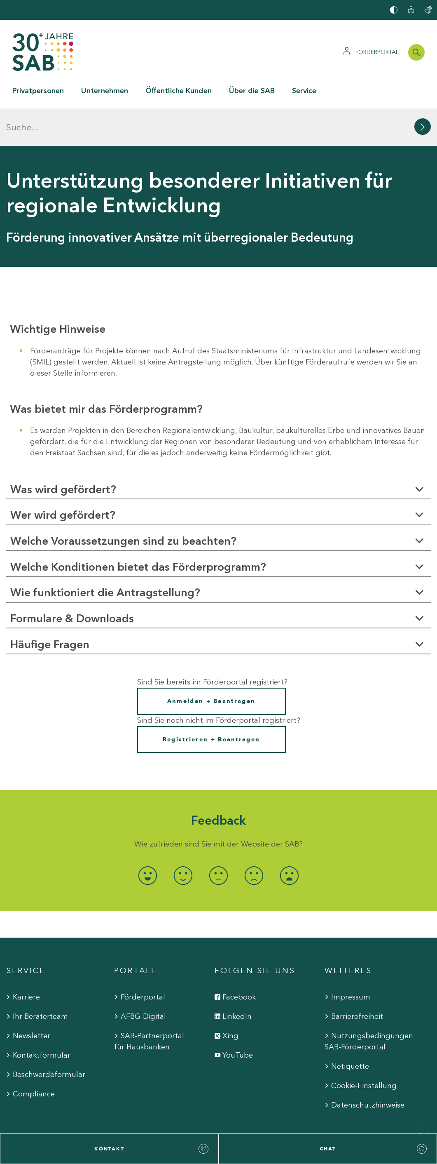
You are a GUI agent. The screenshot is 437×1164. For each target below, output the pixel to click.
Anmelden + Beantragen (211, 663)
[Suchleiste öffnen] (416, 52)
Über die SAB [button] (252, 90)
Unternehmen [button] (104, 90)
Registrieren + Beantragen (211, 701)
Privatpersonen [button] (38, 90)
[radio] (147, 837)
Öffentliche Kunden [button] (178, 90)
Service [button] (304, 90)
